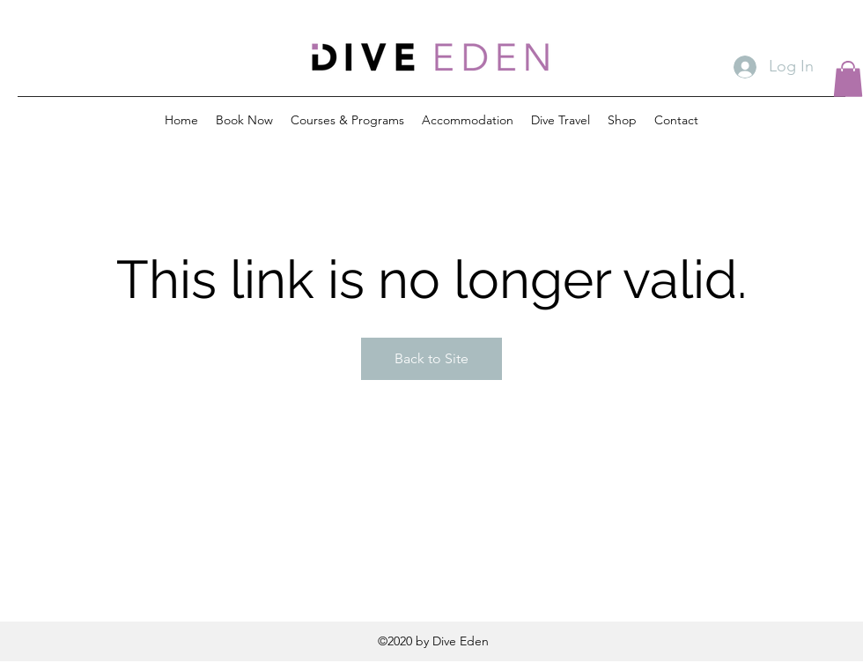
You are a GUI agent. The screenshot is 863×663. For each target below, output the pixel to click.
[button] (848, 79)
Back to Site (431, 358)
